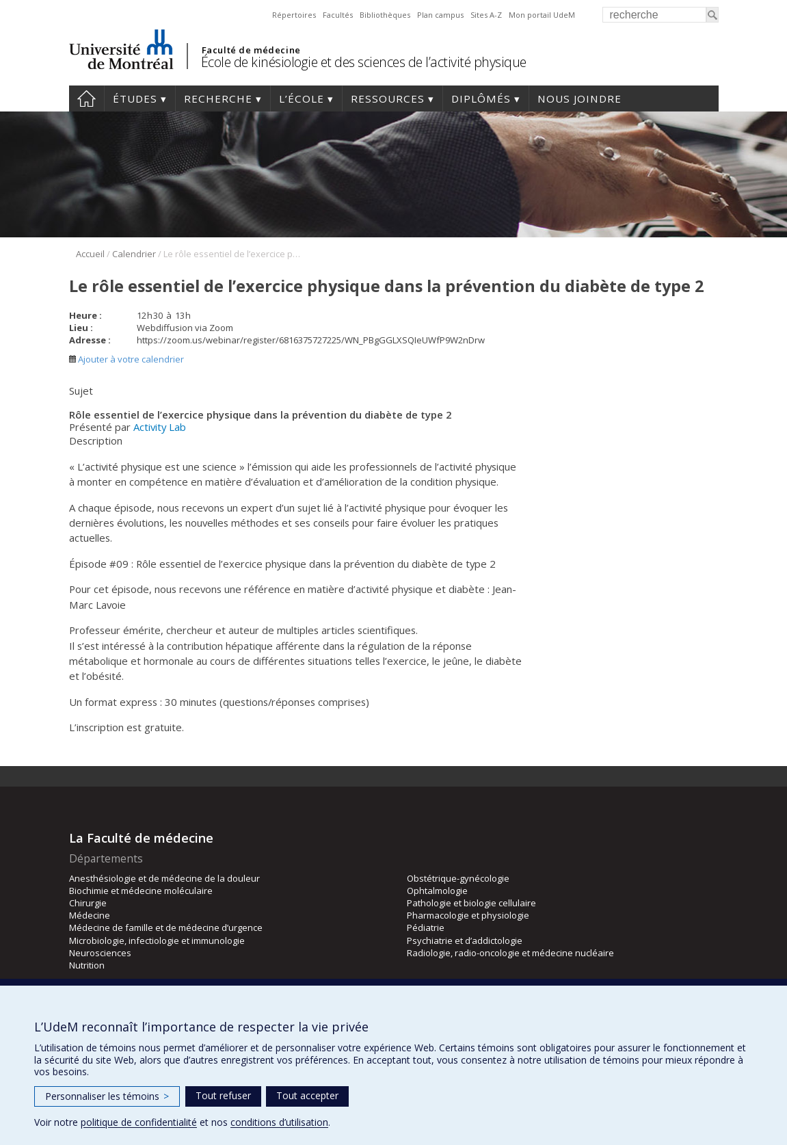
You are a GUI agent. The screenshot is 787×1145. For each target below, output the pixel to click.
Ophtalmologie (437, 890)
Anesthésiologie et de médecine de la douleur (164, 878)
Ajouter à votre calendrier (126, 359)
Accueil (86, 98)
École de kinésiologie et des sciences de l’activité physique (363, 62)
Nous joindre (579, 98)
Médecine (89, 915)
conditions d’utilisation (279, 1122)
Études (135, 98)
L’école (301, 98)
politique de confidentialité (139, 1122)
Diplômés (481, 98)
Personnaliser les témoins (107, 1096)
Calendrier (134, 254)
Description (95, 440)
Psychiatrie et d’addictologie (464, 940)
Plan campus (440, 15)
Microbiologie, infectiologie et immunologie (157, 940)
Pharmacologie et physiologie (468, 915)
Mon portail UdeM (542, 15)
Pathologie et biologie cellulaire (471, 903)
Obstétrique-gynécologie (458, 878)
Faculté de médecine (251, 50)
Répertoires (294, 15)
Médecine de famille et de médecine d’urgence (166, 927)
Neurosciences (100, 953)
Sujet (81, 390)
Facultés (338, 15)
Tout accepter (307, 1095)
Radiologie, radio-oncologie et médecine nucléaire (510, 953)
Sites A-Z (486, 15)
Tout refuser (223, 1095)
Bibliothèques (385, 15)
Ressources (388, 98)
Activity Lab (159, 427)
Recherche (218, 98)
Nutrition (87, 965)
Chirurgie (88, 903)
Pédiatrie (425, 927)
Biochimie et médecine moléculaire (141, 890)
